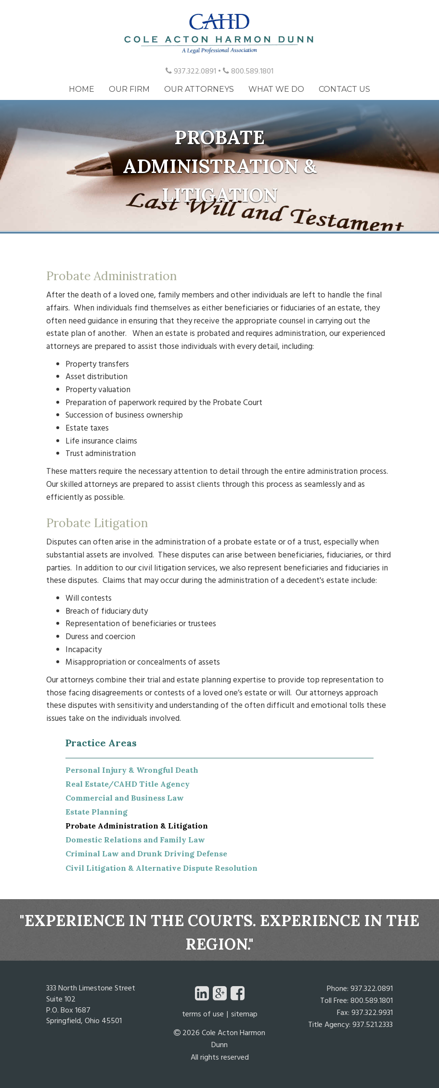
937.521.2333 (372, 1025)
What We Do (276, 89)
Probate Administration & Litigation (136, 825)
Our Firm (129, 89)
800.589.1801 (248, 72)
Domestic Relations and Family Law (135, 839)
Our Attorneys (199, 89)
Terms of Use (203, 1015)
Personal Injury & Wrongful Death (131, 770)
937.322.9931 (372, 1013)
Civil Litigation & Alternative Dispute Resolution (161, 868)
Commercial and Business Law (124, 798)
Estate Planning (96, 811)
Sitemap (244, 1015)
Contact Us (344, 89)
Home (81, 89)
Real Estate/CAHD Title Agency (127, 784)
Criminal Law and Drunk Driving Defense (146, 853)
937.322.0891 (191, 72)
